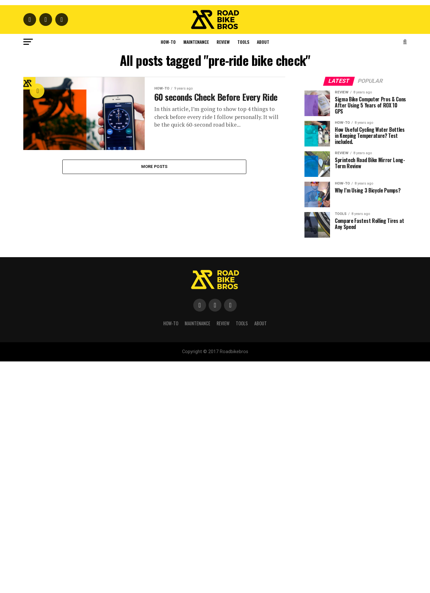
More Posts (154, 299)
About (263, 175)
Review (223, 175)
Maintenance (196, 175)
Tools (243, 175)
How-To (168, 175)
